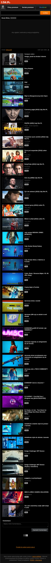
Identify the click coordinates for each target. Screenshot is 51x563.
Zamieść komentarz (40, 530)
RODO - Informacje (36, 560)
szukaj (45, 13)
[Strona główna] (5, 2)
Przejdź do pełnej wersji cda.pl (25, 547)
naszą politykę (36, 556)
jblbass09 (9, 50)
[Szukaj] (20, 13)
